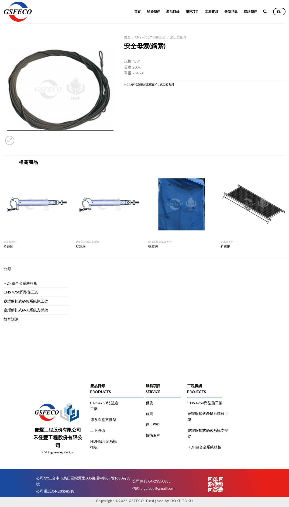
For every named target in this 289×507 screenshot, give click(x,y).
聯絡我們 (250, 12)
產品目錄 (172, 12)
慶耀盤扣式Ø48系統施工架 (25, 301)
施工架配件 (178, 37)
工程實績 (211, 12)
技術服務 (153, 435)
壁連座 (8, 246)
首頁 (137, 12)
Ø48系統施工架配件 (144, 84)
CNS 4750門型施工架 (150, 37)
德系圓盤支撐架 (103, 419)
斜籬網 (225, 246)
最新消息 (231, 12)
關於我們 (153, 12)
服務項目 (192, 12)
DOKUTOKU (181, 501)
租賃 (149, 402)
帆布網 (153, 246)
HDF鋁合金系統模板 (20, 283)
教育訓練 (10, 319)
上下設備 (97, 430)
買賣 (149, 413)
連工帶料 (153, 424)
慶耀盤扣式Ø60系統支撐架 (25, 310)
